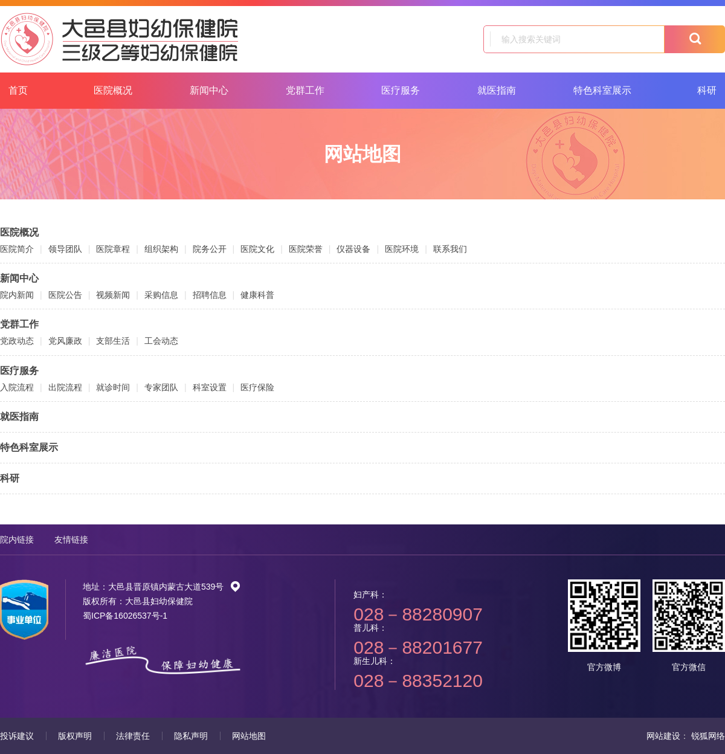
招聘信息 (210, 295)
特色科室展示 (602, 90)
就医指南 (496, 90)
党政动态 (17, 341)
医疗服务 (400, 90)
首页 (18, 90)
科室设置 (210, 387)
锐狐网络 (708, 736)
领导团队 (65, 249)
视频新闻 (113, 295)
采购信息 (161, 295)
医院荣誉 (306, 249)
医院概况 (113, 90)
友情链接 (71, 539)
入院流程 (17, 387)
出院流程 (65, 387)
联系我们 (450, 249)
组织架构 (161, 249)
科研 (9, 478)
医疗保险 (257, 387)
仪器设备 (353, 249)
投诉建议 (17, 736)
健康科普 (257, 295)
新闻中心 (209, 90)
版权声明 (75, 736)
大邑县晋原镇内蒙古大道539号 (174, 586)
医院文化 (257, 249)
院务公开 (210, 249)
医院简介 (17, 249)
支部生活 (113, 341)
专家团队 (161, 387)
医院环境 (402, 249)
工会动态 (161, 341)
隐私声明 (191, 736)
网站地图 (249, 736)
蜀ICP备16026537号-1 (125, 615)
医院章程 (113, 249)
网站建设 (663, 736)
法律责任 (133, 736)
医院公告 (65, 295)
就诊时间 (113, 387)
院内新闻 (17, 295)
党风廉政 (65, 341)
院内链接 (17, 539)
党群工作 (305, 90)
